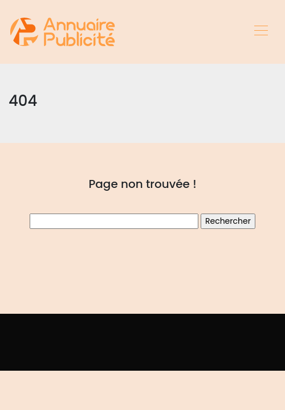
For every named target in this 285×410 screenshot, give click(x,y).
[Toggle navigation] (260, 31)
